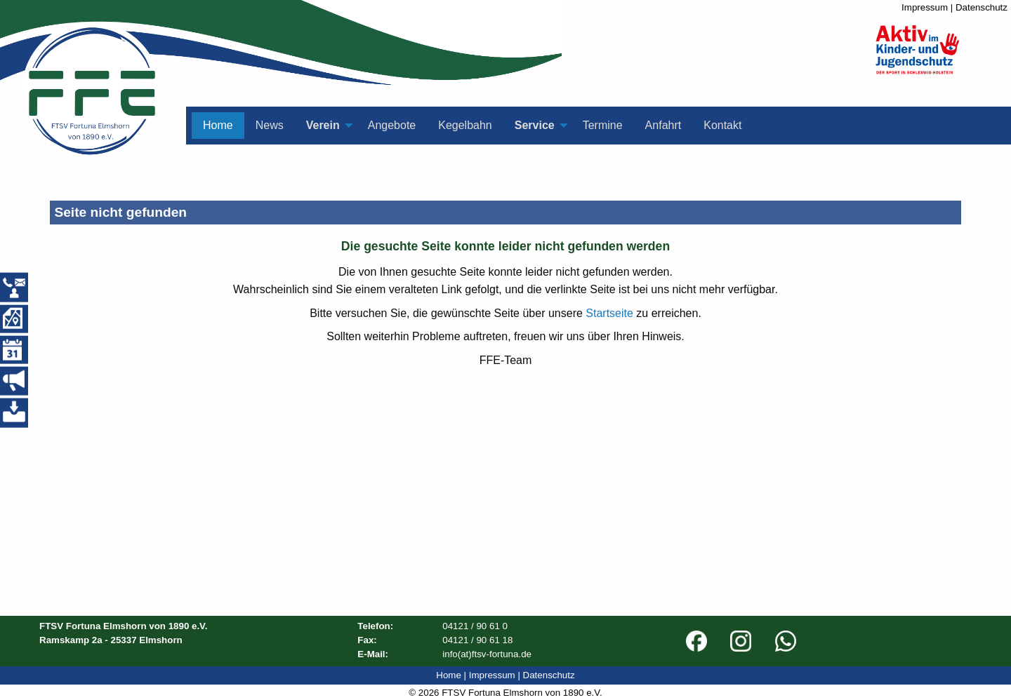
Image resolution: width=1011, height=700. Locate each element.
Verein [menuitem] (323, 125)
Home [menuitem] (218, 125)
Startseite (609, 313)
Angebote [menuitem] (392, 125)
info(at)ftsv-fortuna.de (486, 654)
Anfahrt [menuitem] (663, 125)
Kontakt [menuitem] (722, 125)
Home (448, 675)
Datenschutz (981, 7)
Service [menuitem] (535, 125)
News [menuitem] (270, 125)
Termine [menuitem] (603, 125)
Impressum (924, 7)
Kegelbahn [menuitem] (465, 125)
